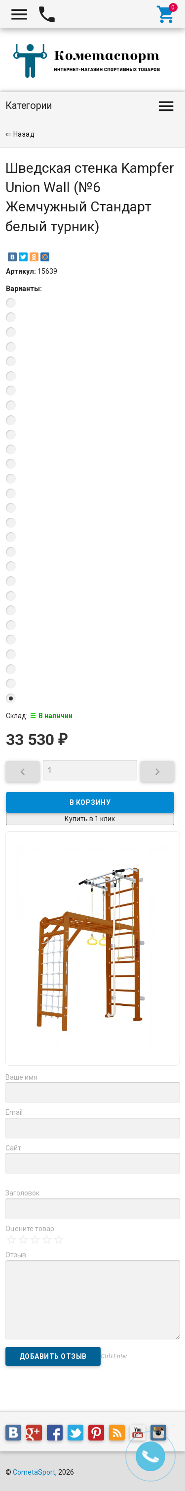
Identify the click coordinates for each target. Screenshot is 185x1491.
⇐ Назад (20, 134)
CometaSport (34, 1472)
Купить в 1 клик (90, 819)
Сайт (13, 1148)
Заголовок (22, 1193)
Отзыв (15, 1255)
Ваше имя (21, 1077)
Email (14, 1112)
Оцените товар (29, 1229)
